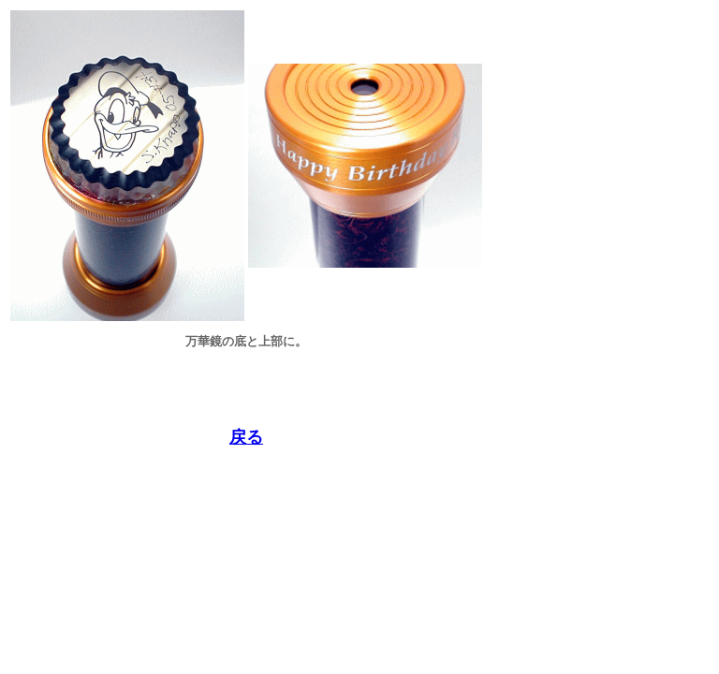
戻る (246, 437)
